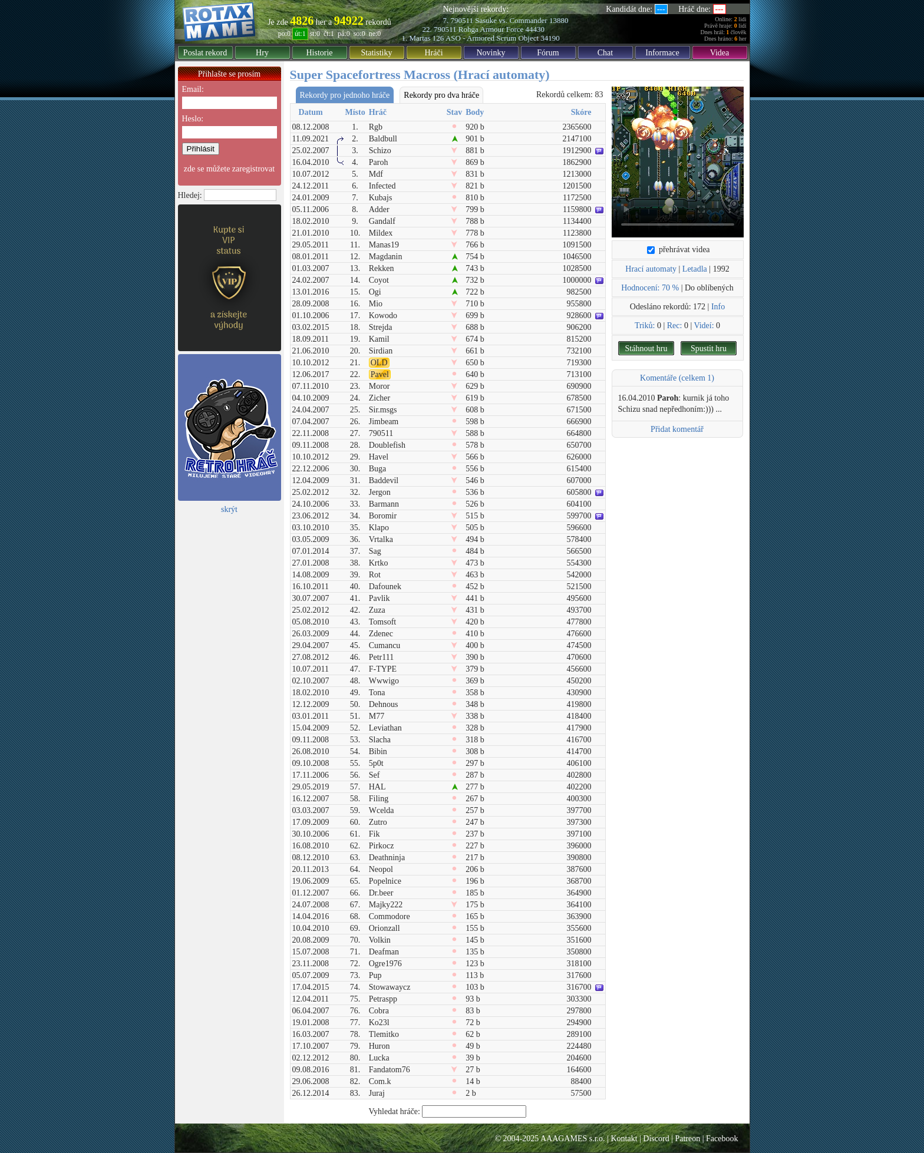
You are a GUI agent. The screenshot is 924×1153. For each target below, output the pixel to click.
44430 (535, 29)
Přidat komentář (677, 429)
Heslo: (193, 118)
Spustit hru (709, 348)
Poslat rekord (205, 52)
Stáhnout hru (646, 348)
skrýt (229, 509)
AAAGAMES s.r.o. (572, 1138)
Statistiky (376, 52)
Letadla (694, 269)
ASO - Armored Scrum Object (492, 38)
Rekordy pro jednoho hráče (345, 95)
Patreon (687, 1138)
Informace (662, 52)
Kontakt (623, 1138)
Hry (262, 52)
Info (718, 306)
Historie (319, 52)
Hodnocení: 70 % (650, 287)
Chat (605, 52)
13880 (559, 20)
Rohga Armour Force (490, 29)
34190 (550, 38)
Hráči (433, 52)
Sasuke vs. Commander (511, 20)
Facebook (722, 1138)
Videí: (704, 325)
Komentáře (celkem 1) (677, 378)
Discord (656, 1138)
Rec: (674, 325)
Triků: (645, 325)
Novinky (491, 52)
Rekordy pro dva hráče (441, 95)
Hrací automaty (650, 269)
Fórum (548, 52)
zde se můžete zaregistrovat (229, 168)
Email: (193, 89)
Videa (720, 52)
